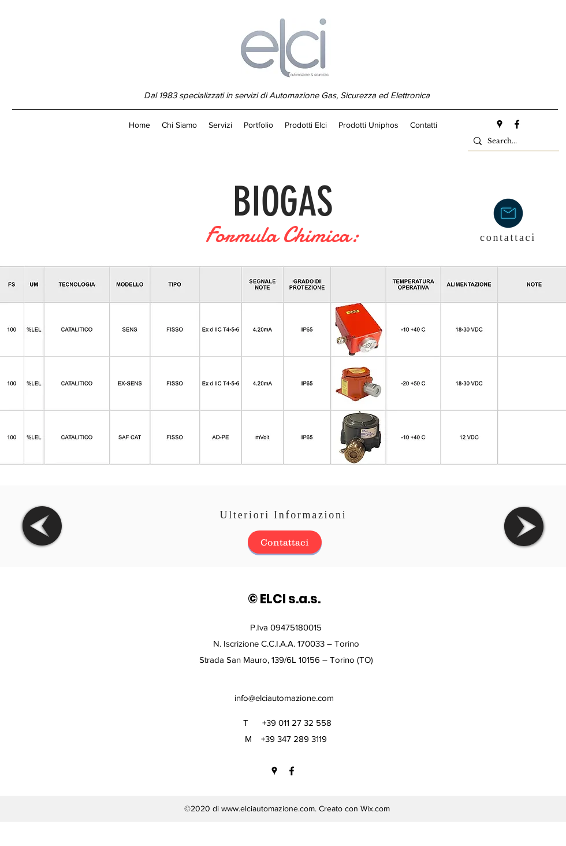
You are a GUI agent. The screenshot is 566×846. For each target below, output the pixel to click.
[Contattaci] (285, 542)
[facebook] (517, 124)
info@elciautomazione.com (284, 698)
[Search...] (511, 141)
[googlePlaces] (499, 124)
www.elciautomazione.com (268, 808)
